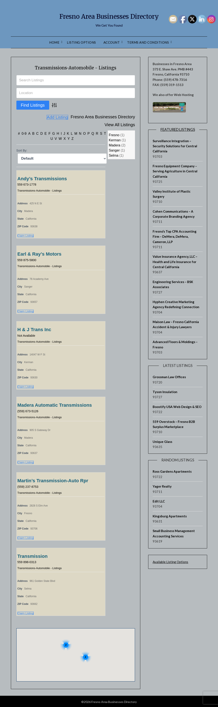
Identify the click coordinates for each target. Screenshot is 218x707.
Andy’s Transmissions (42, 177)
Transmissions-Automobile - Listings (75, 67)
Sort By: (21, 149)
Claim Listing (25, 234)
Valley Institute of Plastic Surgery (172, 193)
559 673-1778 (28, 183)
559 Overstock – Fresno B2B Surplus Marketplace (174, 424)
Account (111, 42)
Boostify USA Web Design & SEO (177, 407)
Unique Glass (162, 442)
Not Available (27, 334)
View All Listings (120, 117)
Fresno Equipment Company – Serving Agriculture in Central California (175, 171)
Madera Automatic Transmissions (54, 404)
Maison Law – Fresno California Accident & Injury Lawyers (176, 324)
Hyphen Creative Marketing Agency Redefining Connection (176, 304)
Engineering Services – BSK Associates (173, 284)
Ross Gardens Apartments (172, 471)
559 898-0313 (28, 561)
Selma (113, 154)
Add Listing (124, 124)
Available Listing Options (170, 562)
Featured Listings (178, 129)
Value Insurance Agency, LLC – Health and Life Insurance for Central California (175, 262)
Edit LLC (159, 501)
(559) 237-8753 (29, 486)
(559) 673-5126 (29, 410)
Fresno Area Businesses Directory (109, 15)
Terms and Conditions (148, 42)
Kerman (115, 139)
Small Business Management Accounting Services (174, 533)
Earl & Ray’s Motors (39, 253)
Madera (114, 144)
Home (54, 42)
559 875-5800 (28, 259)
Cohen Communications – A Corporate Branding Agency (174, 213)
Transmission (32, 555)
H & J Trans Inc (34, 328)
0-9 (24, 133)
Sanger (114, 149)
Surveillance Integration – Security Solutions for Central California (175, 146)
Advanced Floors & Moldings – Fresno (175, 344)
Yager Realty (162, 486)
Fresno (114, 134)
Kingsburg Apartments (170, 516)
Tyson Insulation (165, 392)
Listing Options (81, 42)
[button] (66, 652)
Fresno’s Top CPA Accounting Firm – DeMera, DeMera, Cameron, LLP (174, 236)
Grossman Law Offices (169, 377)
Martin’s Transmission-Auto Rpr (52, 479)
